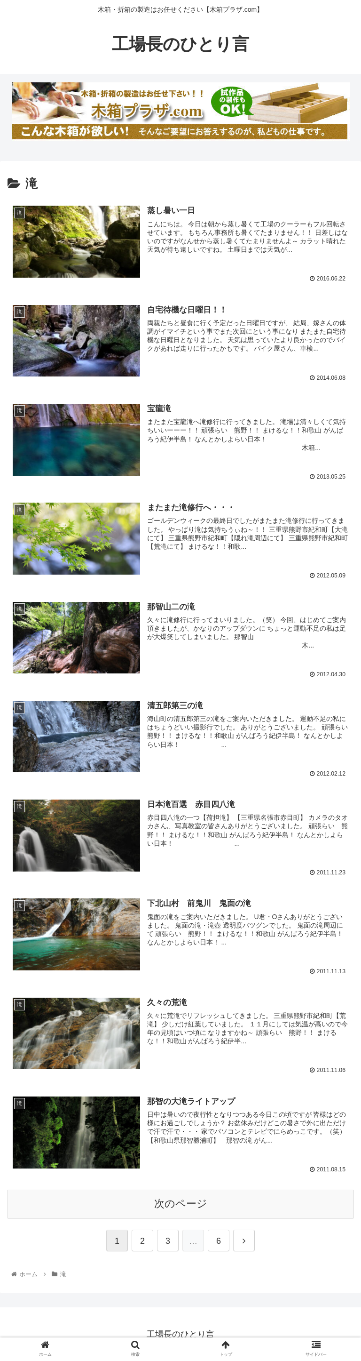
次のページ (180, 1203)
